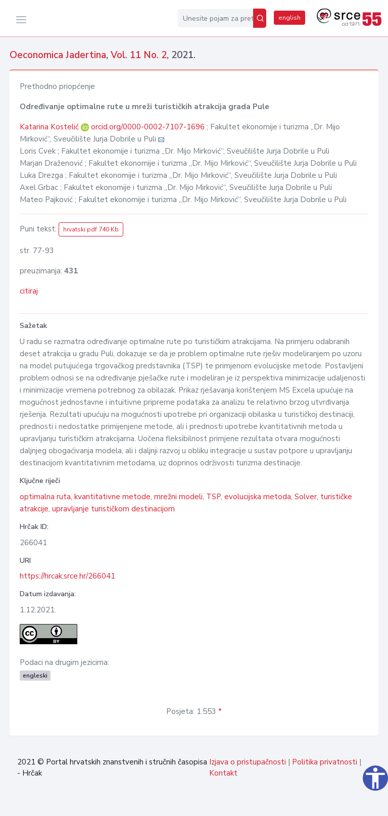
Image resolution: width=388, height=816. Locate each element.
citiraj (29, 291)
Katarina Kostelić (50, 127)
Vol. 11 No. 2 (139, 55)
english (289, 18)
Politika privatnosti (324, 762)
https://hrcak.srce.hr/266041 (67, 576)
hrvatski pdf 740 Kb (91, 229)
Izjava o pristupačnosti (247, 762)
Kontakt (223, 773)
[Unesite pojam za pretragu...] (215, 18)
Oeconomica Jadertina (58, 55)
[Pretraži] (259, 18)
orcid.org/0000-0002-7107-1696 (148, 127)
